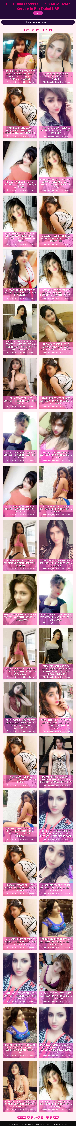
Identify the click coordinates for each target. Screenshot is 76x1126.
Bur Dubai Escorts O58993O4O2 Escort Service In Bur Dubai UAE (38, 6)
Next (56, 1117)
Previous (22, 1117)
